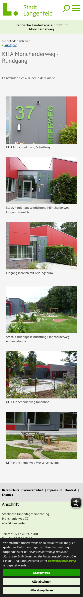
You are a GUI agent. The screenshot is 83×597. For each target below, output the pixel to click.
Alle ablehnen (41, 581)
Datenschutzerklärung (62, 561)
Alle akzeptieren (41, 590)
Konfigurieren (41, 573)
